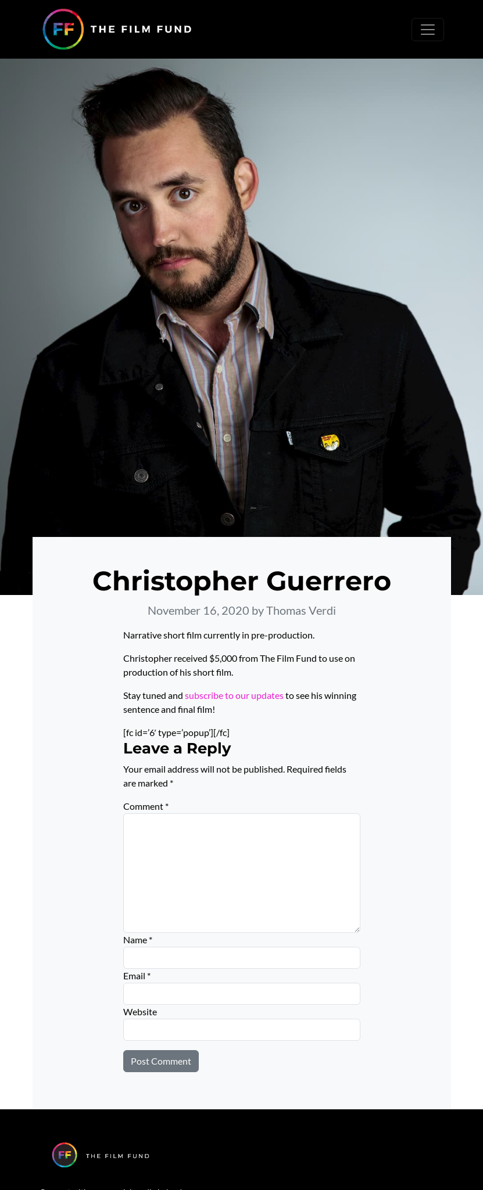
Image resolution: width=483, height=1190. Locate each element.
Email (137, 975)
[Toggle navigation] (428, 29)
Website (140, 1011)
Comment (146, 806)
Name (137, 939)
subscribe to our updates (234, 695)
